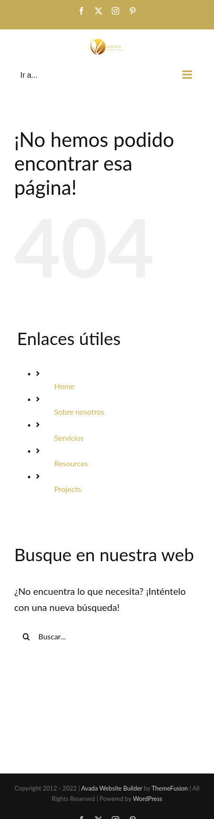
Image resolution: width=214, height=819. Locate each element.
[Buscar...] (107, 636)
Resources (71, 463)
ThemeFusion (170, 788)
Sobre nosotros (79, 411)
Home (64, 386)
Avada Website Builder (112, 788)
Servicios (68, 437)
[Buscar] (26, 636)
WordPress (147, 798)
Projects (67, 488)
